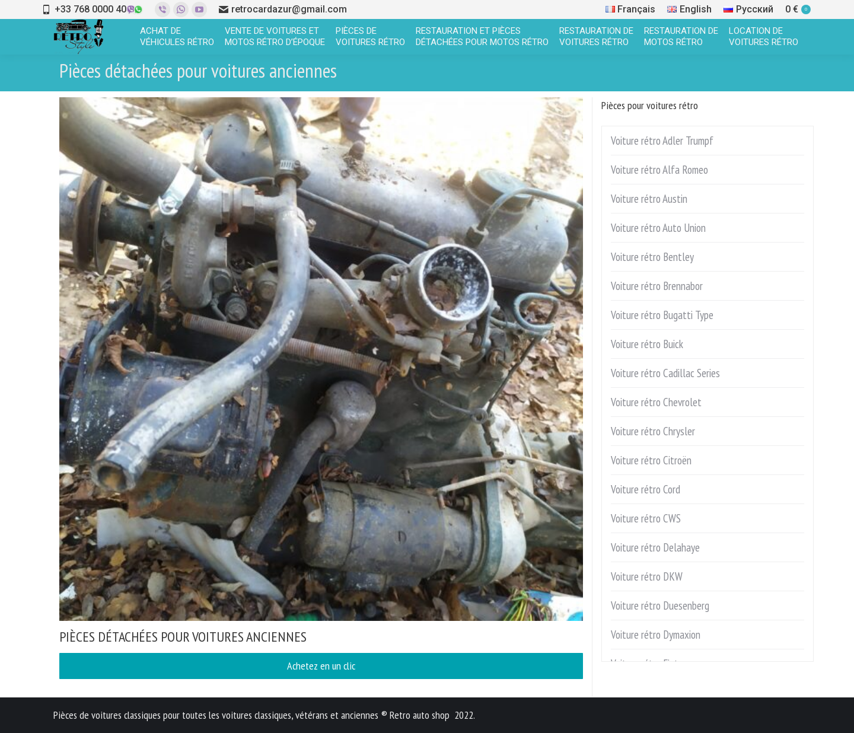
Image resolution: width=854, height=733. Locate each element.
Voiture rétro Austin (649, 199)
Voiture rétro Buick (647, 344)
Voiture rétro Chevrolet (656, 402)
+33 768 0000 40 (90, 9)
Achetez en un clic (321, 666)
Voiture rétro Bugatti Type (662, 315)
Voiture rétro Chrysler (653, 431)
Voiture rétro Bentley (652, 257)
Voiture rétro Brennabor (657, 286)
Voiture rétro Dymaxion (655, 634)
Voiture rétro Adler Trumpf (662, 140)
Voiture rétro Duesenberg (660, 605)
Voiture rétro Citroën (651, 460)
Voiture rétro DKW (647, 576)
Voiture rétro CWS (646, 518)
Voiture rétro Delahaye (655, 547)
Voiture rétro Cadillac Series (665, 373)
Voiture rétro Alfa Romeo (659, 169)
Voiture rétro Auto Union (658, 228)
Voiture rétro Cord (645, 489)
